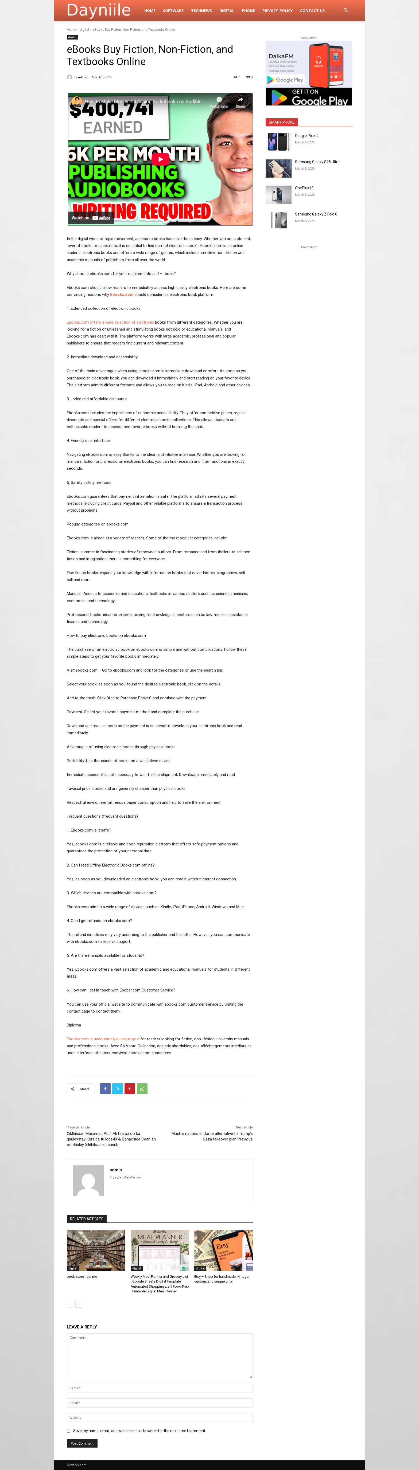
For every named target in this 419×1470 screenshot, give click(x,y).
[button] (345, 11)
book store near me (82, 1277)
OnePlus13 (304, 188)
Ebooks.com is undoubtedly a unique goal (103, 1039)
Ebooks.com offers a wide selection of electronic (110, 322)
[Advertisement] (309, 283)
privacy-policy (277, 10)
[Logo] (104, 10)
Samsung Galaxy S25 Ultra (317, 162)
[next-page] (78, 1304)
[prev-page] (70, 1304)
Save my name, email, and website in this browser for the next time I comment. (139, 1431)
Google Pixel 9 (307, 136)
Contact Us (312, 10)
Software (173, 10)
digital (226, 10)
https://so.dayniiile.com (125, 1177)
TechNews (201, 10)
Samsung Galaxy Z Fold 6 (316, 214)
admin (83, 77)
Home (150, 10)
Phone (248, 10)
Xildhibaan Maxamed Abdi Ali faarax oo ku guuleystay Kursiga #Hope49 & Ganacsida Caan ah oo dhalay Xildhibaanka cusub (111, 1139)
